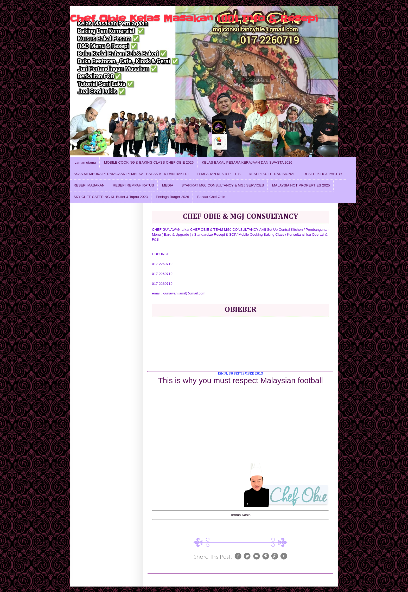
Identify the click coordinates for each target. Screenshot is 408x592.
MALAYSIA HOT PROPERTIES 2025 (301, 185)
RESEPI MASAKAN (89, 185)
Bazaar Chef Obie (211, 197)
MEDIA (167, 185)
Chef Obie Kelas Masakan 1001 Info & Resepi (194, 18)
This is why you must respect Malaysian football (240, 380)
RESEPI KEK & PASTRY (322, 174)
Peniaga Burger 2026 (172, 197)
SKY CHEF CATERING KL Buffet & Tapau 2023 (111, 197)
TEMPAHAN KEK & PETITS (219, 174)
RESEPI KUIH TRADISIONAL (272, 174)
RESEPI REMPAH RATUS (133, 185)
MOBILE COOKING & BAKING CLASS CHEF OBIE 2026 (149, 162)
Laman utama (85, 162)
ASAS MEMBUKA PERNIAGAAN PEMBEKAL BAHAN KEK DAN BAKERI (131, 174)
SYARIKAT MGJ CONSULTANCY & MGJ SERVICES (222, 185)
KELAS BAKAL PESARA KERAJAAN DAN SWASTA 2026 (247, 162)
